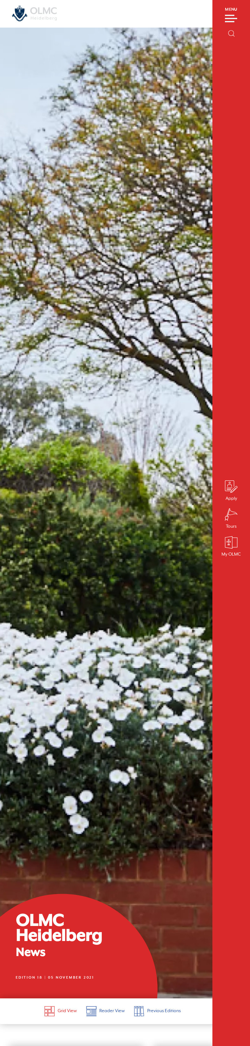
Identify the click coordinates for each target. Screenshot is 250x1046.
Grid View (60, 1011)
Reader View (105, 1011)
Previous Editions (157, 1011)
